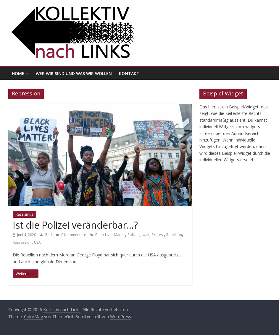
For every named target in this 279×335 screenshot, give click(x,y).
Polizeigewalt (138, 234)
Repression (22, 242)
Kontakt (129, 73)
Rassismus (24, 214)
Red (49, 234)
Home (18, 73)
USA (37, 242)
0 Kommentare (71, 234)
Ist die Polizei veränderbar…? (75, 225)
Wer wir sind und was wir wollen (74, 73)
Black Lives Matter (110, 234)
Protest (158, 234)
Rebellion (174, 234)
